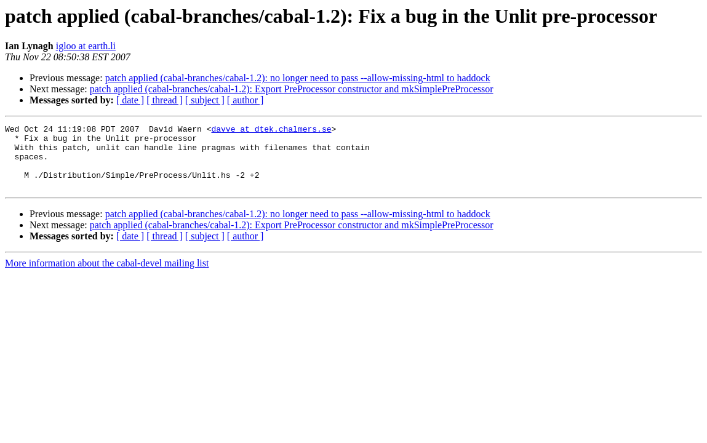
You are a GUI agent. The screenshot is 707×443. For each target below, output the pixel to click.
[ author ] (245, 100)
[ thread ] (164, 100)
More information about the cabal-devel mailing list (107, 276)
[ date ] (130, 100)
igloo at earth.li (86, 46)
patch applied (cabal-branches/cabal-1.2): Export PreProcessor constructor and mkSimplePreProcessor (291, 89)
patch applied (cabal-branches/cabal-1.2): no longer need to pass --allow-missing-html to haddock (297, 78)
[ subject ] (205, 100)
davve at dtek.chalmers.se (271, 130)
